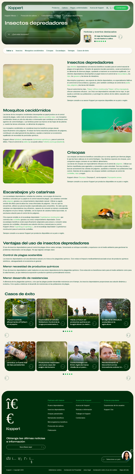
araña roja (27, 142)
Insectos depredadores (74, 16)
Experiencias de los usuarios (114, 405)
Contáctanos (121, 8)
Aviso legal (87, 470)
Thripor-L (111, 89)
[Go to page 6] (105, 41)
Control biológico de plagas (51, 16)
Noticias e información (84, 409)
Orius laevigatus (122, 89)
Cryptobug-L (28, 227)
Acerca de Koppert (97, 8)
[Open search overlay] (107, 8)
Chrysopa (82, 177)
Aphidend (17, 139)
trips (68, 76)
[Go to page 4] (101, 41)
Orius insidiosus (100, 89)
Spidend (61, 142)
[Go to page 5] (103, 41)
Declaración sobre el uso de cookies (105, 470)
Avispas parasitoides (55, 414)
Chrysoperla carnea (114, 177)
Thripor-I (90, 89)
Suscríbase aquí (32, 447)
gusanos (77, 76)
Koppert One (108, 409)
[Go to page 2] (97, 41)
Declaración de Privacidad (72, 470)
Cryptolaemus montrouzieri (50, 217)
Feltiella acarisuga (50, 142)
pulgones (74, 85)
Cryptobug (18, 227)
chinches (73, 67)
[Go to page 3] (99, 41)
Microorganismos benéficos (57, 422)
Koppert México (10, 16)
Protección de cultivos (29, 16)
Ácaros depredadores (56, 405)
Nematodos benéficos (56, 418)
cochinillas (70, 173)
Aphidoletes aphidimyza (42, 139)
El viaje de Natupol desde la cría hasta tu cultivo (105, 37)
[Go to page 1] (95, 41)
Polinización (52, 430)
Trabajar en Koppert (83, 414)
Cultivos (65, 8)
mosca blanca (122, 74)
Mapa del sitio (124, 470)
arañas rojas (50, 117)
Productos (55, 8)
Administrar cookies (55, 470)
